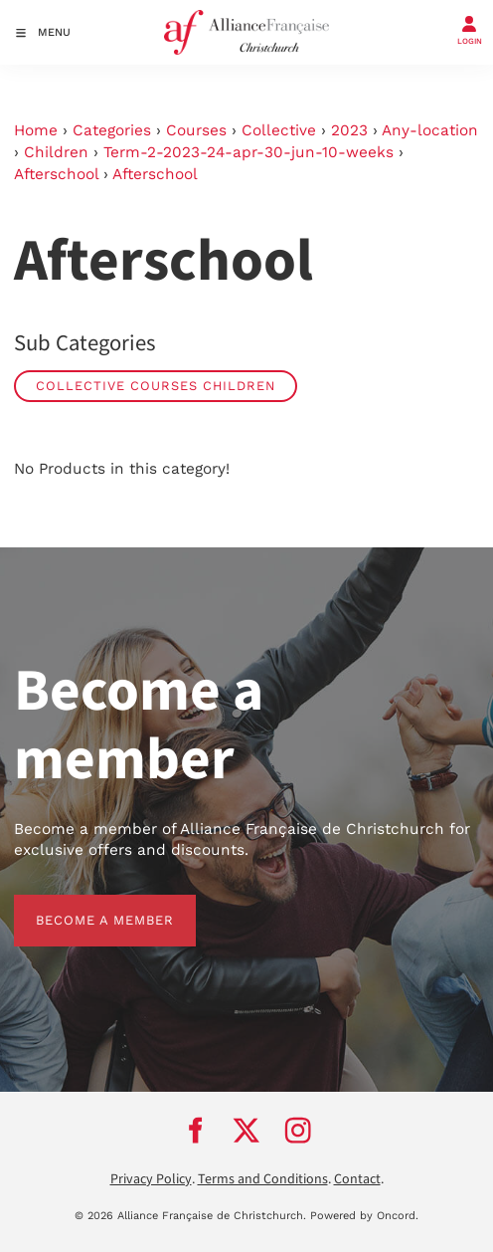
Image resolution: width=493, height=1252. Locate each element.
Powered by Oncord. (364, 1215)
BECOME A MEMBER (83, 905)
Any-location (430, 130)
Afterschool (56, 174)
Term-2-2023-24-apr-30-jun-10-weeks (248, 152)
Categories (112, 130)
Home (36, 130)
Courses (196, 130)
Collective (279, 130)
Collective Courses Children (155, 385)
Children (56, 152)
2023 (349, 130)
